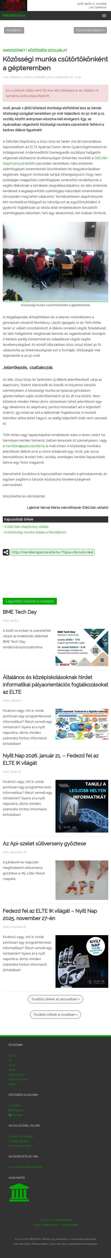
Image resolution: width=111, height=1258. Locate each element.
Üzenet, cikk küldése (21, 1136)
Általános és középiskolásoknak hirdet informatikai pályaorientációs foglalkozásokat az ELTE (55, 684)
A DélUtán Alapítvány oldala (26, 527)
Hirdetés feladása (19, 1141)
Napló (12, 1084)
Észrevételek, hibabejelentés (25, 1167)
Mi (10, 1060)
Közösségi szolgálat (47, 50)
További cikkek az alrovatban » (55, 999)
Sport (12, 1065)
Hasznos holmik (18, 1079)
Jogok (36, 1224)
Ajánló (12, 1069)
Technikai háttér (69, 1224)
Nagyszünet (14, 50)
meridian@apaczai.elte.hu (25, 446)
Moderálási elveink (20, 1145)
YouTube (15, 1115)
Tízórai (13, 1055)
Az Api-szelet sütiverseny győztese (44, 843)
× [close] (104, 89)
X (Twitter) (14, 1105)
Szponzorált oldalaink (90, 30)
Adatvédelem (50, 1224)
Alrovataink (14, 30)
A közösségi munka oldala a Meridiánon (35, 532)
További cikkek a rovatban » (55, 1014)
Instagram (16, 1110)
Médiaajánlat (64, 1220)
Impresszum (47, 1220)
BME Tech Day (20, 612)
